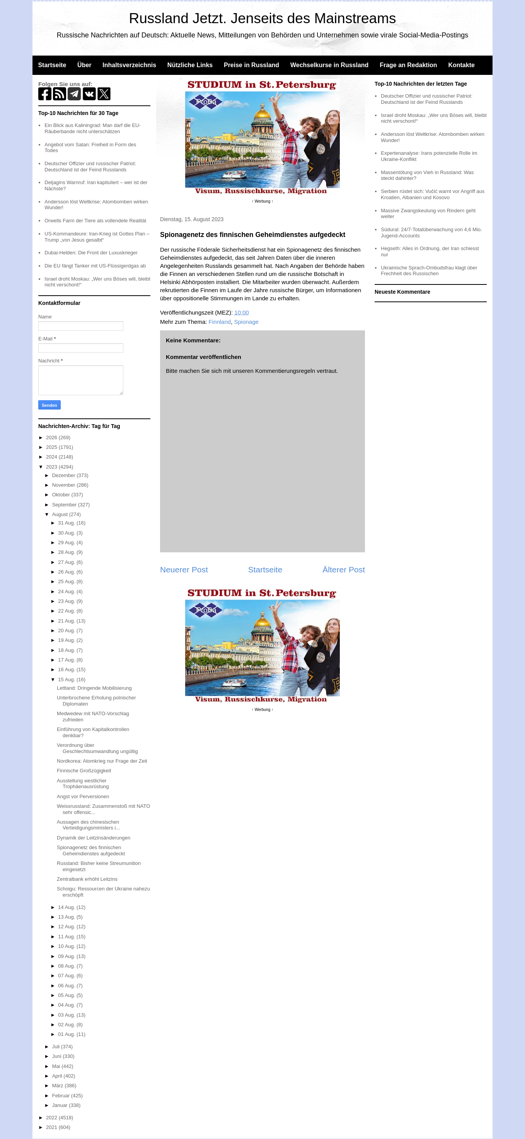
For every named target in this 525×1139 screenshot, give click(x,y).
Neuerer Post (184, 569)
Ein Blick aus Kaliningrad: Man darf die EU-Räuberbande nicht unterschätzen (92, 128)
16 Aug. (67, 669)
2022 (52, 1117)
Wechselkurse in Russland (329, 65)
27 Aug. (67, 562)
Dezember (64, 475)
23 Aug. (67, 601)
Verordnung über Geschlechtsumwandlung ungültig (97, 748)
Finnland (220, 321)
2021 (52, 1127)
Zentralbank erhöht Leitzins (87, 879)
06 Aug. (67, 985)
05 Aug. (67, 995)
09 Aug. (67, 956)
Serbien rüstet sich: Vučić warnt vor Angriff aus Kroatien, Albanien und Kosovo (432, 194)
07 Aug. (67, 975)
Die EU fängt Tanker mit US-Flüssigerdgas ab (95, 266)
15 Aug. (67, 679)
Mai (57, 1066)
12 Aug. (67, 926)
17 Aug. (67, 660)
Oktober (62, 495)
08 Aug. (67, 966)
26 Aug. (67, 572)
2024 (52, 457)
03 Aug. (67, 1015)
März (58, 1085)
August (60, 514)
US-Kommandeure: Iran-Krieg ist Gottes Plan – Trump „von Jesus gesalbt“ (96, 237)
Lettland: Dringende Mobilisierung (94, 688)
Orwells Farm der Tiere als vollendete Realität (95, 220)
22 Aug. (67, 611)
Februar (61, 1095)
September (65, 505)
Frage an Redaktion (408, 65)
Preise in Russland (251, 65)
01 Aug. (67, 1034)
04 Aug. (67, 1005)
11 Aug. (67, 936)
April (58, 1076)
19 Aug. (67, 640)
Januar (60, 1105)
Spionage (246, 321)
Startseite (52, 65)
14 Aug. (67, 907)
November (64, 485)
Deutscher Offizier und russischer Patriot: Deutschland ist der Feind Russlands (90, 167)
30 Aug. (67, 533)
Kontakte (461, 65)
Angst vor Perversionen (83, 796)
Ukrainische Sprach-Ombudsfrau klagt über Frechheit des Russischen (429, 271)
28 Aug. (67, 552)
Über (84, 65)
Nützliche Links (190, 65)
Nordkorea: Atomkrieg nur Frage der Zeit (102, 761)
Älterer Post (343, 569)
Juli (56, 1046)
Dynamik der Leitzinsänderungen (93, 838)
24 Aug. (67, 591)
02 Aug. (67, 1024)
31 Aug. (67, 523)
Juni (57, 1056)
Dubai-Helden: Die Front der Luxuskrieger (91, 253)
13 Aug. (67, 917)
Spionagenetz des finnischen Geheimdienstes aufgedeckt (91, 850)
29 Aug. (67, 542)
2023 (52, 467)
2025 (52, 447)
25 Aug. (67, 581)
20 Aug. (67, 630)
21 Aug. (67, 621)
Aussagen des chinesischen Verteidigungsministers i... (88, 825)
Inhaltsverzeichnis (129, 65)
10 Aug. (67, 946)
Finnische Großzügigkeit (84, 770)
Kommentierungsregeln (285, 370)
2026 (52, 437)
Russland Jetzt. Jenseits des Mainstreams (262, 18)
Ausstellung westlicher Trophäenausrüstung (83, 784)
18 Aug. (67, 650)
